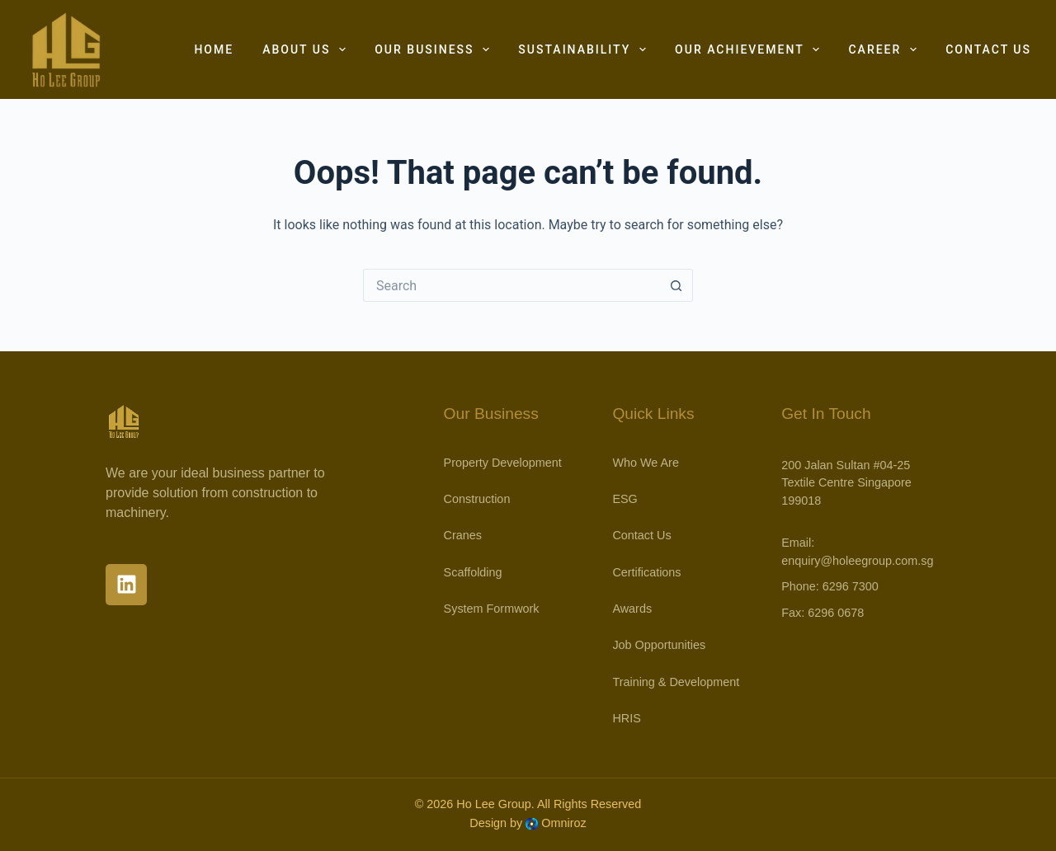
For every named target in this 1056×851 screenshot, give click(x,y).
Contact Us (988, 49)
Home (213, 49)
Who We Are (645, 462)
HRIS (626, 718)
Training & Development (675, 682)
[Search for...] (511, 285)
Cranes (463, 535)
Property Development (503, 462)
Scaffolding (473, 572)
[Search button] (676, 285)
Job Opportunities (658, 645)
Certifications (646, 572)
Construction (477, 499)
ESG (624, 499)
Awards (632, 608)
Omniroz (563, 823)
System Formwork (492, 608)
